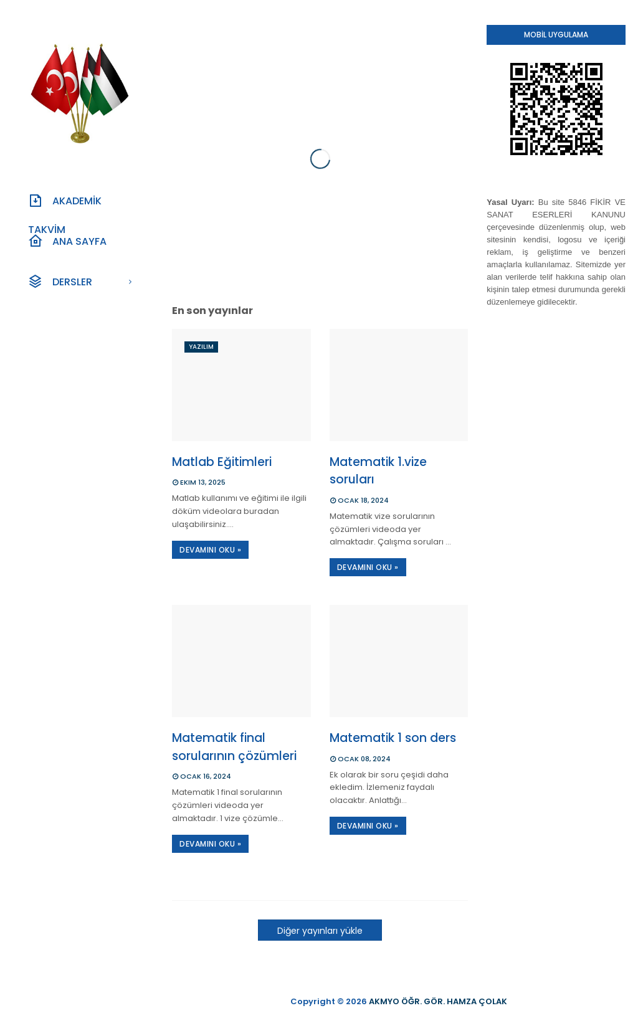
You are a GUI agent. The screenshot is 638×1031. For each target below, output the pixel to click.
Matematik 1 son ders (393, 737)
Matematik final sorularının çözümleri (234, 746)
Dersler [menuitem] (60, 281)
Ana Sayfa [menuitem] (67, 241)
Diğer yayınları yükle (320, 930)
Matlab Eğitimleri (222, 462)
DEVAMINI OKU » (210, 549)
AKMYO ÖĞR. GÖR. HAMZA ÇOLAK (438, 1001)
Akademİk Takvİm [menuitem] (65, 204)
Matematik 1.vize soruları (378, 471)
